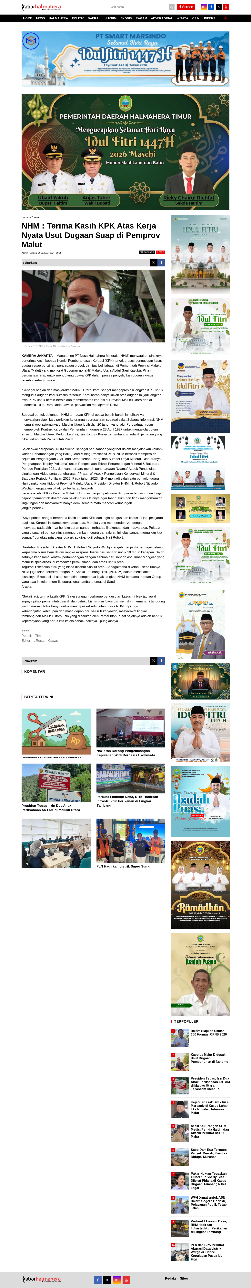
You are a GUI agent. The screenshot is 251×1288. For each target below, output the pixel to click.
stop (160, 252)
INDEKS (209, 18)
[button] (225, 16)
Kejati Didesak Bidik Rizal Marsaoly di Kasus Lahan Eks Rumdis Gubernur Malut (210, 1108)
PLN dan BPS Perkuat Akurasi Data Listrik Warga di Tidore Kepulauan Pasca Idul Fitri (207, 1252)
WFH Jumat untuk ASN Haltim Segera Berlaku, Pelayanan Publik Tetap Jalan (209, 1203)
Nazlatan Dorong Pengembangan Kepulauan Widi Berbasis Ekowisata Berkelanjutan (125, 755)
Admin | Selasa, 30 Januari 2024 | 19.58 (41, 253)
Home (25, 217)
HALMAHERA (58, 18)
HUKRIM (110, 18)
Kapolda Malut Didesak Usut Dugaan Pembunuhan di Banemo (209, 1058)
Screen (186, 7)
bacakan (147, 252)
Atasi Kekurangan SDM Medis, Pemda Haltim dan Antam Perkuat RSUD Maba (210, 1131)
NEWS (40, 18)
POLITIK (78, 18)
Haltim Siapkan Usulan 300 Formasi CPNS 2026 (209, 1032)
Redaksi (171, 1278)
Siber (184, 1278)
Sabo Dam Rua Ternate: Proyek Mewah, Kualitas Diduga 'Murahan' (209, 1153)
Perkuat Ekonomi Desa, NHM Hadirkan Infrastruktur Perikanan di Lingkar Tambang (127, 801)
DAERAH (94, 18)
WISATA (182, 18)
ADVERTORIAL (162, 18)
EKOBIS (126, 18)
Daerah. (36, 217)
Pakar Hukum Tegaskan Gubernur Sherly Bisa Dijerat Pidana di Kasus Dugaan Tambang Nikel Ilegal (209, 1181)
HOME (27, 18)
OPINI (196, 18)
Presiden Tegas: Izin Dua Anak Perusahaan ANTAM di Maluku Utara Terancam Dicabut (51, 810)
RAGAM (141, 18)
